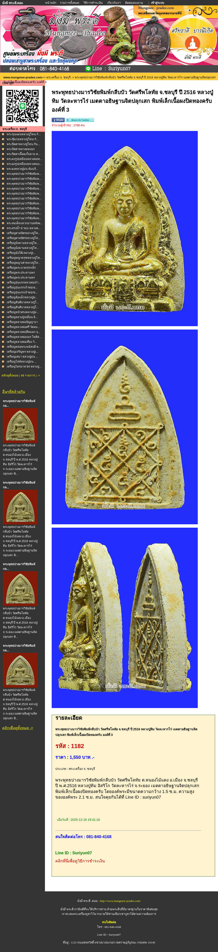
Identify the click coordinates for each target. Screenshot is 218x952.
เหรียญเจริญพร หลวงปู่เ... (22, 351)
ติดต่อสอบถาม (134, 2)
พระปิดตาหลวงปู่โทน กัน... (23, 144)
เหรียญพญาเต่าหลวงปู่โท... (23, 262)
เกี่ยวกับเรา (114, 2)
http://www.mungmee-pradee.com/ (120, 901)
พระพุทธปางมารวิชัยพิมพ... (24, 173)
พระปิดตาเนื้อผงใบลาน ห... (23, 154)
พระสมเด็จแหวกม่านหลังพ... (25, 223)
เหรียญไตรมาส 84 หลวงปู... (24, 366)
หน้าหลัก (51, 2)
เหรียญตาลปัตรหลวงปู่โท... (23, 233)
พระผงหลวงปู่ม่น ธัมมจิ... (22, 168)
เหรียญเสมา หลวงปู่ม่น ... (22, 356)
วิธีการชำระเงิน (93, 2)
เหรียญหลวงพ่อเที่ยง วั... (22, 341)
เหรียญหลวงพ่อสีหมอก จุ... (23, 332)
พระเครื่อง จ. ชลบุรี (58, 77)
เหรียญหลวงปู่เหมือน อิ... (22, 317)
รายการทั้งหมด (69, 2)
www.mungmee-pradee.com (22, 77)
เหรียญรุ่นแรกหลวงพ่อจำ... (24, 282)
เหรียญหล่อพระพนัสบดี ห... (24, 346)
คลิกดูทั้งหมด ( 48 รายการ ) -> (21, 375)
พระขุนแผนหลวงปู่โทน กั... (24, 134)
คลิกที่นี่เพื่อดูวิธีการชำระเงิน (80, 861)
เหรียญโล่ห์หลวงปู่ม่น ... (22, 361)
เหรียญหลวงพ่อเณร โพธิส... (24, 337)
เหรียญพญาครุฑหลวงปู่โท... (24, 257)
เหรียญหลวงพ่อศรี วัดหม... (23, 327)
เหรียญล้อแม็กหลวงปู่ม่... (22, 297)
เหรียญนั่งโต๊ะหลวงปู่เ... (21, 253)
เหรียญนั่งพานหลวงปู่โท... (23, 243)
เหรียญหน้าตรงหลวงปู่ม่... (23, 312)
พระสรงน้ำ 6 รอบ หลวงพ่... (24, 228)
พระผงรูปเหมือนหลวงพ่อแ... (24, 164)
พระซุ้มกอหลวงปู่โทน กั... (23, 139)
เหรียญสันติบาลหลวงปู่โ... (23, 302)
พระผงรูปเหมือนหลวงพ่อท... (24, 159)
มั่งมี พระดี (67, 909)
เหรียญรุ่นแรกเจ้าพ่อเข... (22, 287)
